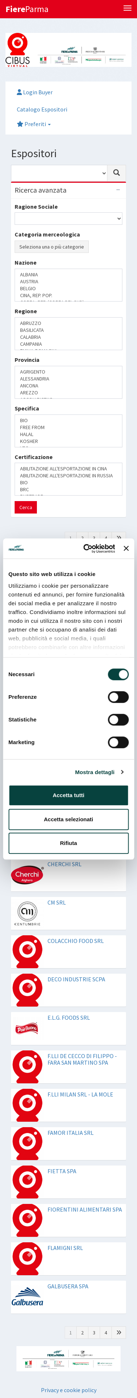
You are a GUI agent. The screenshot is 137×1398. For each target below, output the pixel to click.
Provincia (27, 359)
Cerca (25, 507)
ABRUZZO (68, 323)
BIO (68, 420)
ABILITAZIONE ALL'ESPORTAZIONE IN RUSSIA (68, 475)
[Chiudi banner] (126, 548)
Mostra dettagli (94, 772)
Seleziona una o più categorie (51, 246)
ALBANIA (68, 274)
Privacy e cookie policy (68, 1390)
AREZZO (68, 392)
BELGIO (68, 288)
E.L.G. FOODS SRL (68, 1017)
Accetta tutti (68, 795)
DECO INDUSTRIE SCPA (76, 979)
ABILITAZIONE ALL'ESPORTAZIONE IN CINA (68, 468)
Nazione (26, 262)
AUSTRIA (68, 281)
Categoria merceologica (47, 234)
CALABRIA (68, 337)
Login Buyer (35, 92)
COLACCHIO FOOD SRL (75, 940)
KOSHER (68, 441)
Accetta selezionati (68, 819)
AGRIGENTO (68, 371)
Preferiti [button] (34, 124)
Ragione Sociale (36, 206)
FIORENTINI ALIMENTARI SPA (84, 1209)
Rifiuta (68, 843)
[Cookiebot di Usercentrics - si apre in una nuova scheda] (86, 548)
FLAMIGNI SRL (65, 1247)
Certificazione (34, 457)
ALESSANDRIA (68, 378)
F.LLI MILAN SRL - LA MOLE (80, 1094)
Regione (26, 311)
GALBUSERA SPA (67, 1286)
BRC (68, 489)
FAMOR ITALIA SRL (70, 1132)
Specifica (27, 408)
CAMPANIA (68, 344)
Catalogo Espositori (42, 109)
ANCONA (68, 385)
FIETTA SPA (61, 1171)
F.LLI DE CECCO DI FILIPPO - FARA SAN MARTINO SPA (82, 1059)
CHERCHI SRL (64, 864)
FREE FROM (68, 427)
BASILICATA (68, 330)
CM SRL (56, 902)
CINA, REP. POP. (68, 295)
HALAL (68, 434)
